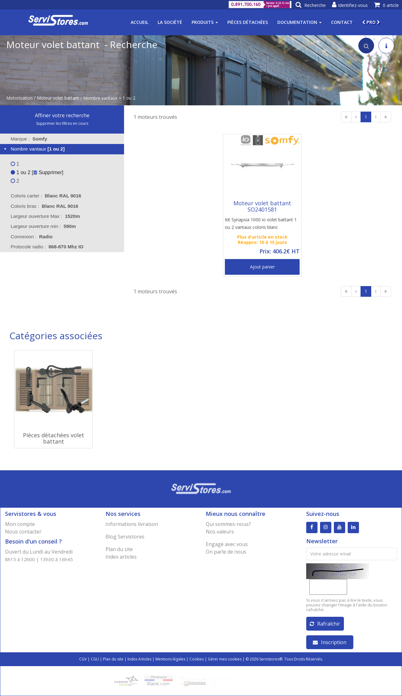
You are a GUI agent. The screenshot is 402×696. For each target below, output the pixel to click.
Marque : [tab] (29, 138)
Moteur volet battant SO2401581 (262, 206)
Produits (205, 22)
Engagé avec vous (227, 544)
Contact (342, 22)
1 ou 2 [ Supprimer (36, 172)
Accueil (139, 22)
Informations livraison (132, 524)
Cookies (196, 659)
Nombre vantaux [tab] (34, 149)
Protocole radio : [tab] (47, 246)
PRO (371, 22)
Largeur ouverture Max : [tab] (45, 216)
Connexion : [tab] (31, 236)
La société (170, 22)
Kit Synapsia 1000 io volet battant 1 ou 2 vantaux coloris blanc (261, 223)
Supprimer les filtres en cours (62, 123)
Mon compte (20, 524)
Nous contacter (23, 531)
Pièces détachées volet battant (53, 438)
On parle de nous (226, 551)
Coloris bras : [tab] (44, 206)
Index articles (121, 556)
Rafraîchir (325, 623)
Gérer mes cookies (225, 659)
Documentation (299, 22)
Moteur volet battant (58, 98)
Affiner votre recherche (62, 115)
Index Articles (139, 659)
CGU (95, 659)
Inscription (329, 642)
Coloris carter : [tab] (46, 195)
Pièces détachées (247, 22)
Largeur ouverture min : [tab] (43, 226)
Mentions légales (170, 659)
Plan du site (119, 549)
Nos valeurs (220, 531)
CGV (83, 659)
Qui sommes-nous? (228, 524)
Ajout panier (262, 267)
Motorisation (19, 98)
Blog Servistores (125, 536)
